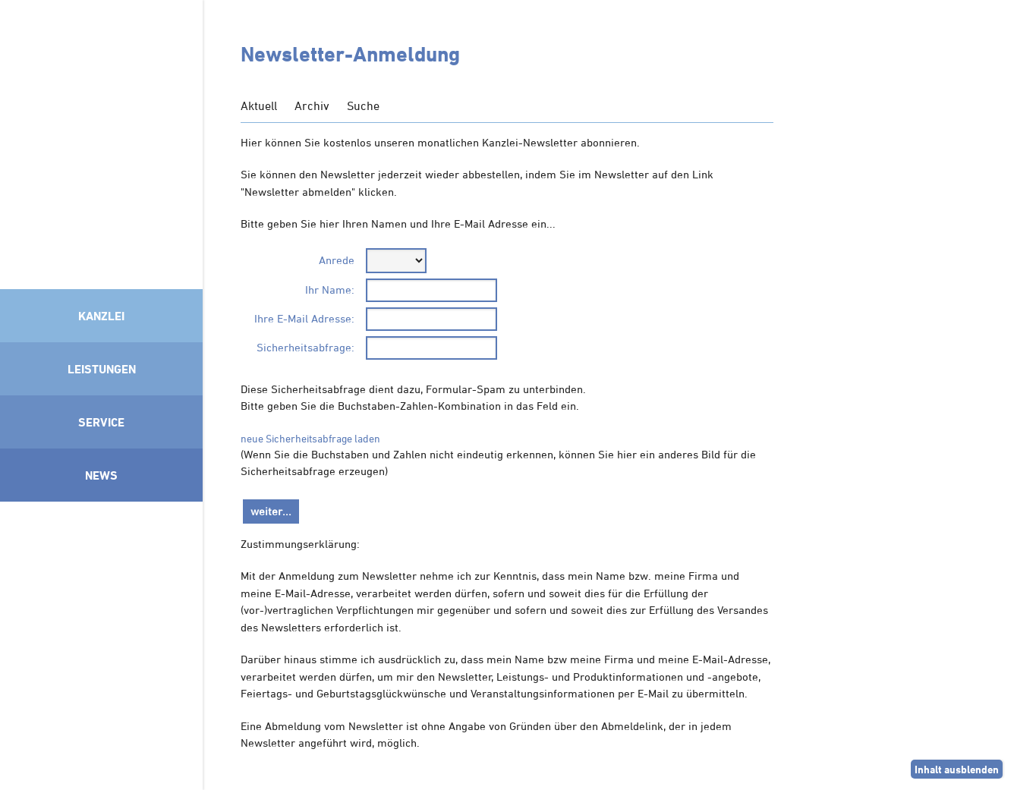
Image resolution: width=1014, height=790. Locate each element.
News (101, 475)
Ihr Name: (329, 289)
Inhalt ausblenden (957, 769)
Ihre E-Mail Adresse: (304, 318)
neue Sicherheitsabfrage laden (310, 438)
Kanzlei (101, 316)
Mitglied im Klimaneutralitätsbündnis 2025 (101, 642)
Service (101, 422)
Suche (363, 105)
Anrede (336, 259)
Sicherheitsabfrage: (305, 347)
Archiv (311, 105)
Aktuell (259, 105)
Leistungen (102, 369)
